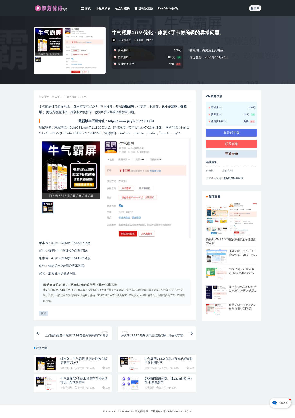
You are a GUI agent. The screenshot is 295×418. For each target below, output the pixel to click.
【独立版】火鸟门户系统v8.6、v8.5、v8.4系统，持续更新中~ (242, 254)
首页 (57, 96)
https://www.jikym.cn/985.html (131, 121)
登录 (255, 8)
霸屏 (43, 313)
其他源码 (149, 387)
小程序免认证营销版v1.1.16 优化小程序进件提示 (242, 272)
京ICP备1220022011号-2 (177, 411)
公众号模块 (125, 40)
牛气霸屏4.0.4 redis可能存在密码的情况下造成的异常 (83, 380)
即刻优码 (140, 411)
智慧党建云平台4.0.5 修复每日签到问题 (242, 306)
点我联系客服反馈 (233, 178)
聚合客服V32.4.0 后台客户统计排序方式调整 (242, 290)
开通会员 (231, 153)
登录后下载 (231, 133)
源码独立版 (66, 367)
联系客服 (231, 144)
